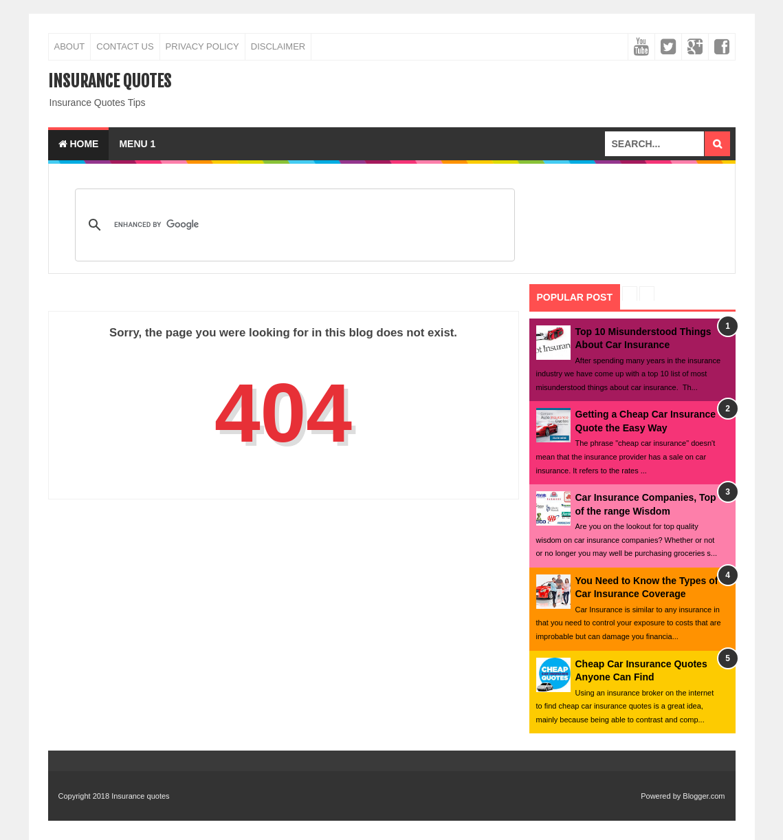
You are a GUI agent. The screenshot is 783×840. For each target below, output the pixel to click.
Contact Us (124, 46)
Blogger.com (704, 796)
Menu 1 (137, 143)
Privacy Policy (202, 46)
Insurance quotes (109, 81)
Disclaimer (278, 46)
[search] (293, 225)
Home (78, 143)
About (69, 46)
